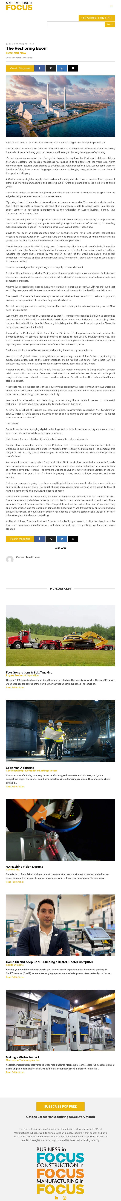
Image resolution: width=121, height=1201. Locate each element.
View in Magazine (20, 68)
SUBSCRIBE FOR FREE (60, 1106)
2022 (9, 44)
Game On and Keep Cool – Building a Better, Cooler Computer (60, 963)
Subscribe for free (96, 18)
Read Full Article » (15, 687)
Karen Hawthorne (24, 58)
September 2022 (24, 44)
